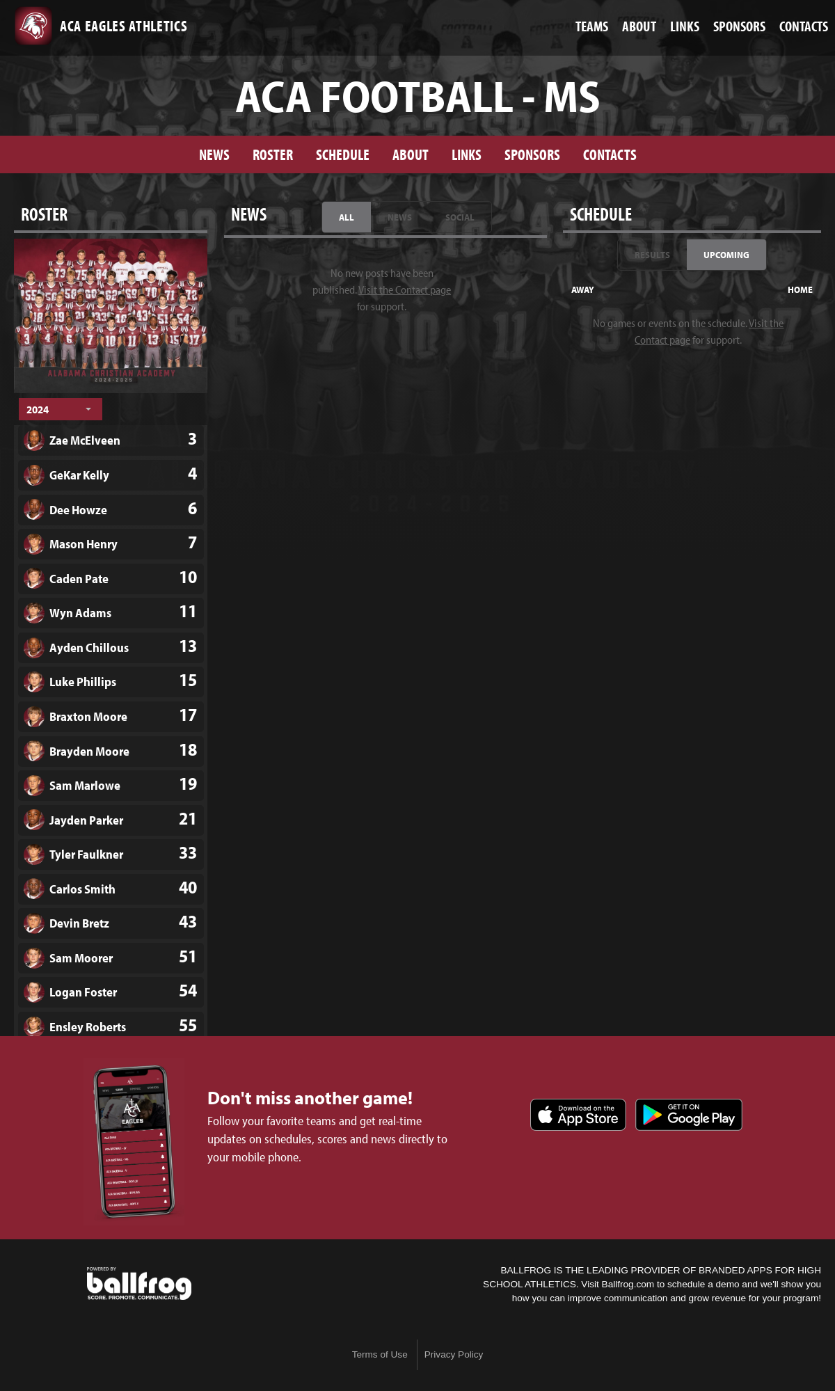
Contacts (610, 154)
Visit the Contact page (404, 289)
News (214, 154)
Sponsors (532, 154)
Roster (273, 154)
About (410, 154)
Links (467, 154)
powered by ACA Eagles (139, 1284)
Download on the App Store (578, 1115)
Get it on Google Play (688, 1115)
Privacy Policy (454, 1354)
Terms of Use (380, 1354)
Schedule (342, 154)
